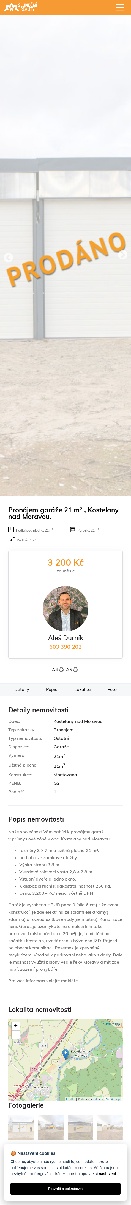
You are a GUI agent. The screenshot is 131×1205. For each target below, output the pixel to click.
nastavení (107, 1174)
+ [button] (16, 1026)
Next (122, 255)
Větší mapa (111, 1024)
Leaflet (70, 1099)
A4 (59, 670)
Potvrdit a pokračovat (65, 1189)
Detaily (21, 690)
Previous (8, 258)
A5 (72, 670)
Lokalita (82, 690)
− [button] (16, 1035)
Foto (112, 690)
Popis (51, 690)
